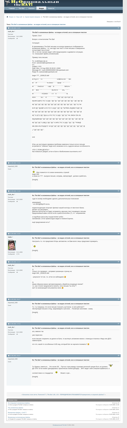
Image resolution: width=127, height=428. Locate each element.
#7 (118, 323)
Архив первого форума (32, 17)
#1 (118, 28)
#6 (118, 299)
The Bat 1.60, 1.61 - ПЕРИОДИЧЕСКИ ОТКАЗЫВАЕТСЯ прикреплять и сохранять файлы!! (75, 394)
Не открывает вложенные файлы (19, 403)
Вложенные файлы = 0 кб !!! (17, 412)
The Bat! (21, 8)
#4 (118, 233)
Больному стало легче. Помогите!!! (34, 394)
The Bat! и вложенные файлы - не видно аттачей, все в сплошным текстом (38, 24)
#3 (118, 191)
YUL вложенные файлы (15, 408)
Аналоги (31, 8)
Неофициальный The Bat (60, 425)
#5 (118, 262)
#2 (118, 163)
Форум (41, 8)
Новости (51, 8)
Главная (12, 8)
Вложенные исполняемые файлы (19, 417)
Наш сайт (19, 17)
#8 (118, 355)
